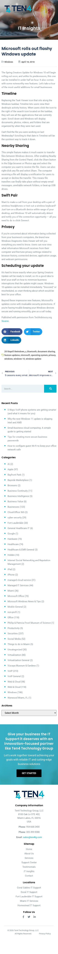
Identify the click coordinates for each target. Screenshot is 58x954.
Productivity (14, 628)
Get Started (29, 773)
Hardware (12, 539)
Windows (8, 62)
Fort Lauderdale (15, 523)
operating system (39, 355)
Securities (13, 633)
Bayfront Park (14, 474)
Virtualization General (18, 660)
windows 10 (19, 359)
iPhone (11, 574)
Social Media (14, 639)
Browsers (12, 485)
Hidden (11, 555)
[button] (12, 331)
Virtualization (14, 655)
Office (10, 617)
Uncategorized (15, 649)
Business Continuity (18, 490)
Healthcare (13, 544)
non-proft (12, 612)
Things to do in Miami (19, 644)
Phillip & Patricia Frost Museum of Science (29, 622)
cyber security (15, 517)
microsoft (25, 355)
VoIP (10, 671)
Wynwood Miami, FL (18, 697)
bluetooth (32, 351)
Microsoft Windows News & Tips (24, 601)
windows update (33, 359)
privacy (52, 355)
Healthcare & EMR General (21, 549)
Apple (10, 469)
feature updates (12, 355)
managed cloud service (19, 580)
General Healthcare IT (19, 528)
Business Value (15, 501)
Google (11, 533)
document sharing (46, 351)
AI (9, 464)
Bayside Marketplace (18, 480)
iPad (10, 569)
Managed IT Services (18, 585)
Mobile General (15, 606)
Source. (5, 321)
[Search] (50, 389)
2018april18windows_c (15, 351)
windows (8, 359)
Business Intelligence (18, 496)
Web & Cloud (14, 681)
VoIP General (14, 676)
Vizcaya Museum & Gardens (22, 665)
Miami (11, 590)
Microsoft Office (16, 596)
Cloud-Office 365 (16, 512)
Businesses (13, 506)
